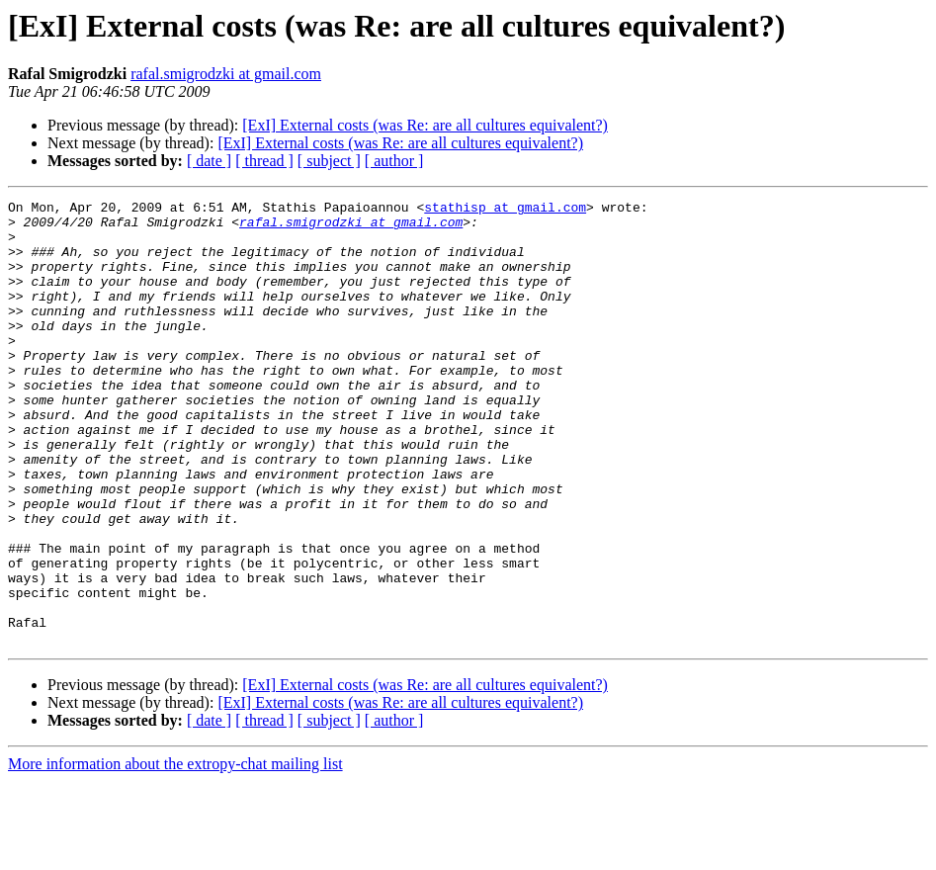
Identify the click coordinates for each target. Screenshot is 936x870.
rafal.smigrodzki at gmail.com (225, 73)
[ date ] (209, 160)
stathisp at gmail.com (505, 209)
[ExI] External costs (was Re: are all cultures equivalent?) (425, 125)
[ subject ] (329, 160)
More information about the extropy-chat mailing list (175, 852)
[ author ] (394, 160)
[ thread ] (264, 160)
